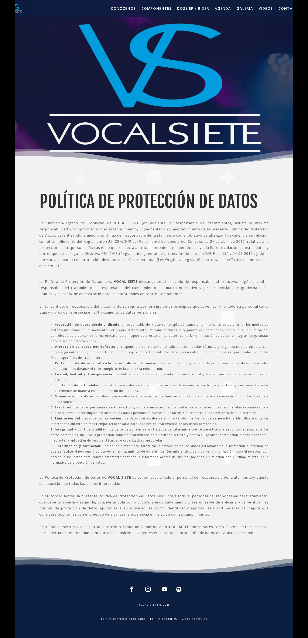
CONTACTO (289, 9)
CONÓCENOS (123, 9)
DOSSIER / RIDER (193, 9)
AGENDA (223, 9)
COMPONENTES (156, 9)
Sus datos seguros (194, 619)
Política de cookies (163, 619)
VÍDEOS (266, 9)
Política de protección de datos (123, 619)
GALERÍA (245, 9)
